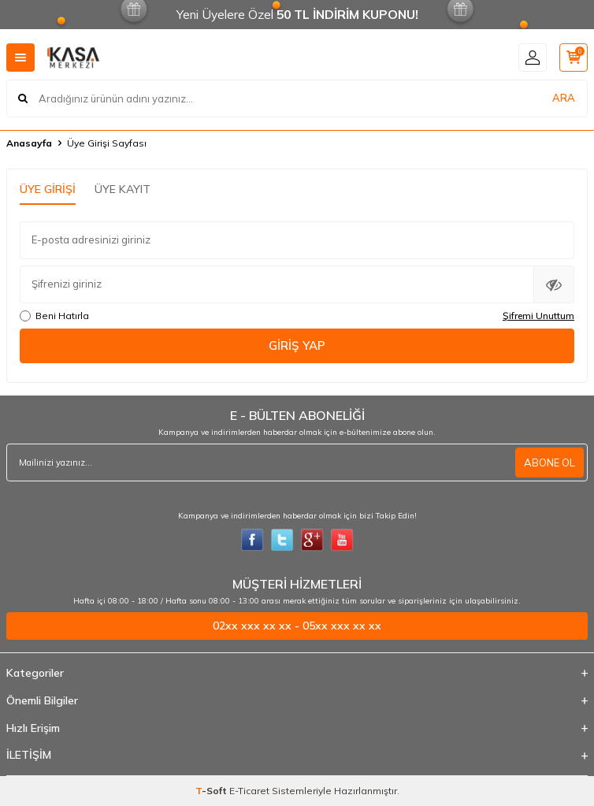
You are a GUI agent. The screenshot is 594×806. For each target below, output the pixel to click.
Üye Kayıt (122, 189)
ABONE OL (549, 462)
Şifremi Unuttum (538, 315)
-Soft (212, 791)
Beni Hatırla (54, 315)
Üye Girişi (48, 189)
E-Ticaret (249, 791)
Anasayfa (29, 143)
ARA (563, 97)
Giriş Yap (297, 345)
